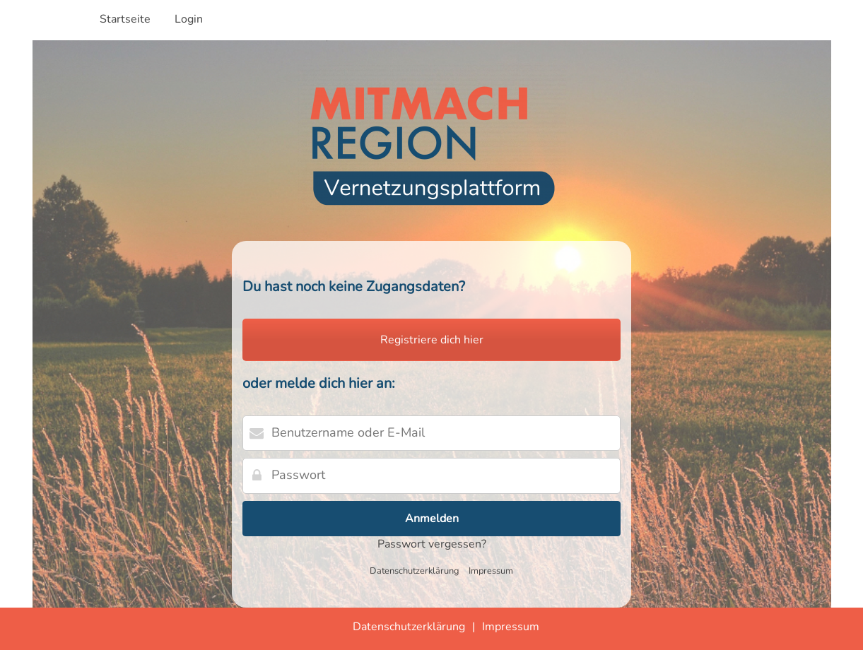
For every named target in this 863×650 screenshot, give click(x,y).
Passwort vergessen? (431, 544)
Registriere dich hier (431, 340)
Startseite (125, 19)
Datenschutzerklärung (414, 571)
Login (189, 19)
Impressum (491, 571)
